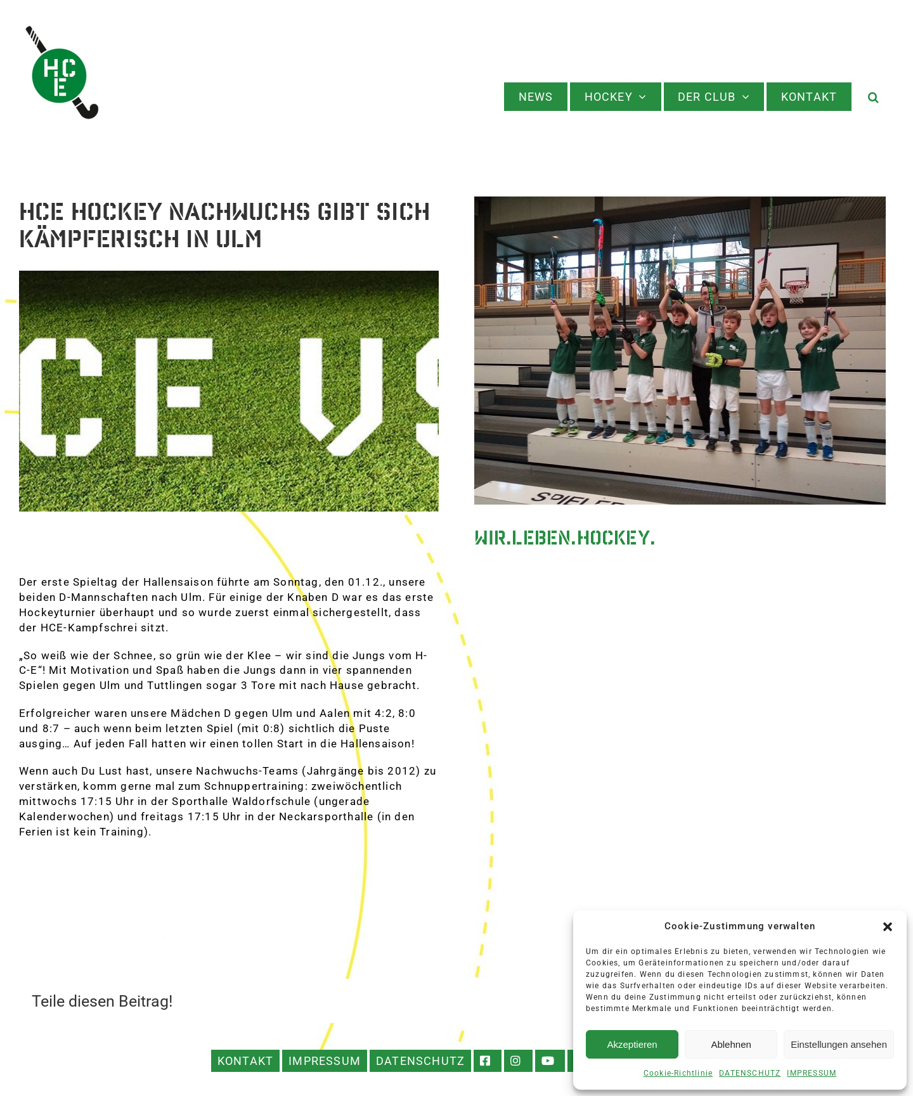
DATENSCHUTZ (749, 1073)
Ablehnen (731, 1044)
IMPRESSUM (811, 1073)
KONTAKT (245, 1060)
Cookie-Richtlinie (678, 1073)
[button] (887, 926)
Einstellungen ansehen (839, 1044)
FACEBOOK (488, 1061)
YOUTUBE (550, 1061)
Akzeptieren (632, 1044)
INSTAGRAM (518, 1061)
